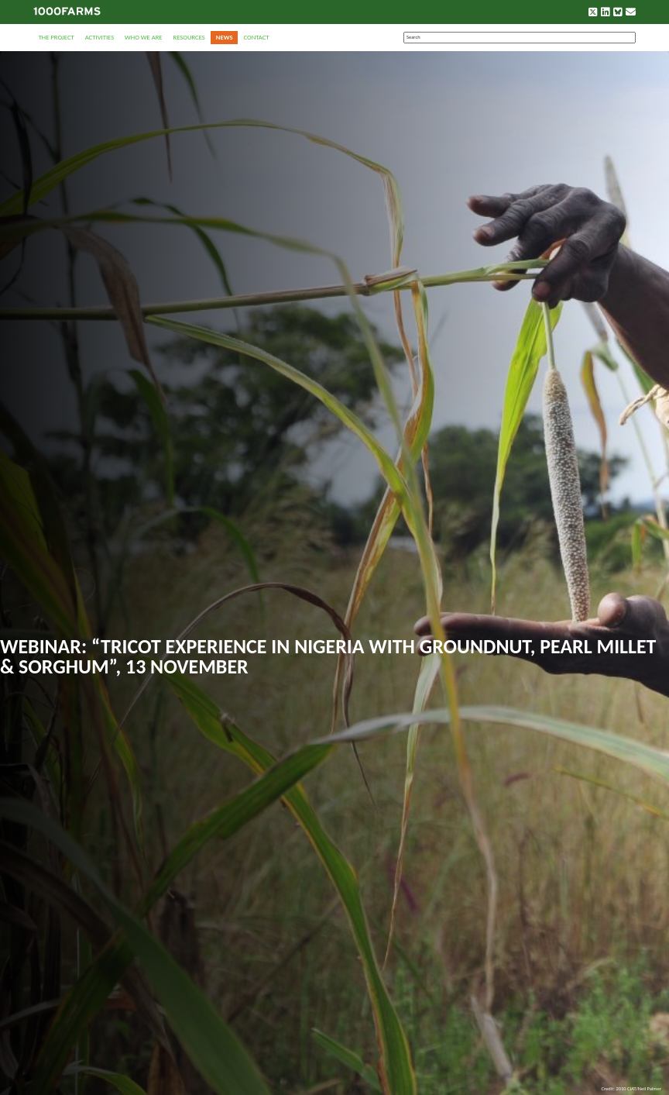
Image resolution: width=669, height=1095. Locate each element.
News (224, 37)
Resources (188, 37)
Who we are (143, 37)
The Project (56, 37)
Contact (256, 37)
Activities (99, 37)
